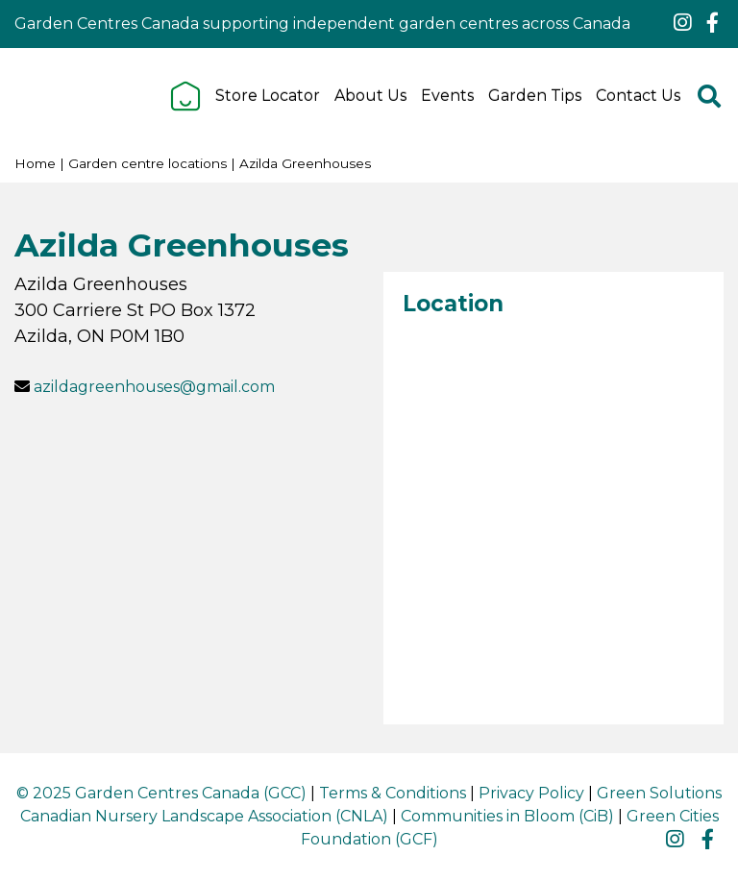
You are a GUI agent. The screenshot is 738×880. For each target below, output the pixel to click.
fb (712, 23)
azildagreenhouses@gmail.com (154, 387)
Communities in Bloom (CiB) (507, 816)
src (709, 96)
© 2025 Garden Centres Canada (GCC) (161, 793)
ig (682, 23)
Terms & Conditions (392, 793)
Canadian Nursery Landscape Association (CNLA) (204, 816)
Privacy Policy (531, 793)
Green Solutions (659, 793)
